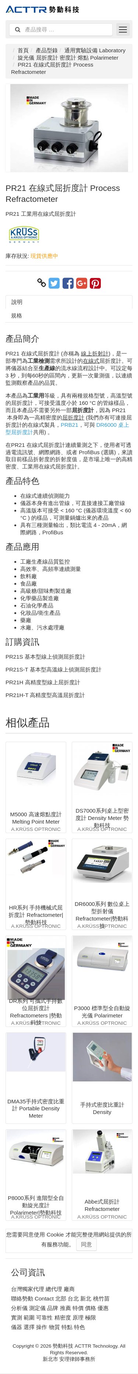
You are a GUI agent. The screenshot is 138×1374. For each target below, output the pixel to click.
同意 (86, 1244)
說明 (16, 302)
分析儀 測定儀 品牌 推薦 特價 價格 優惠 (60, 1308)
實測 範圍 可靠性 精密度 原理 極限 (53, 1317)
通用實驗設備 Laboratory (94, 50)
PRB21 (69, 425)
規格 (16, 315)
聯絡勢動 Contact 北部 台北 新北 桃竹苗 (60, 1298)
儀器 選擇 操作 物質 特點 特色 (48, 1327)
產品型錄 (47, 50)
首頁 (23, 50)
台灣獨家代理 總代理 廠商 (43, 1289)
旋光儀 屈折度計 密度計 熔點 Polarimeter (68, 57)
